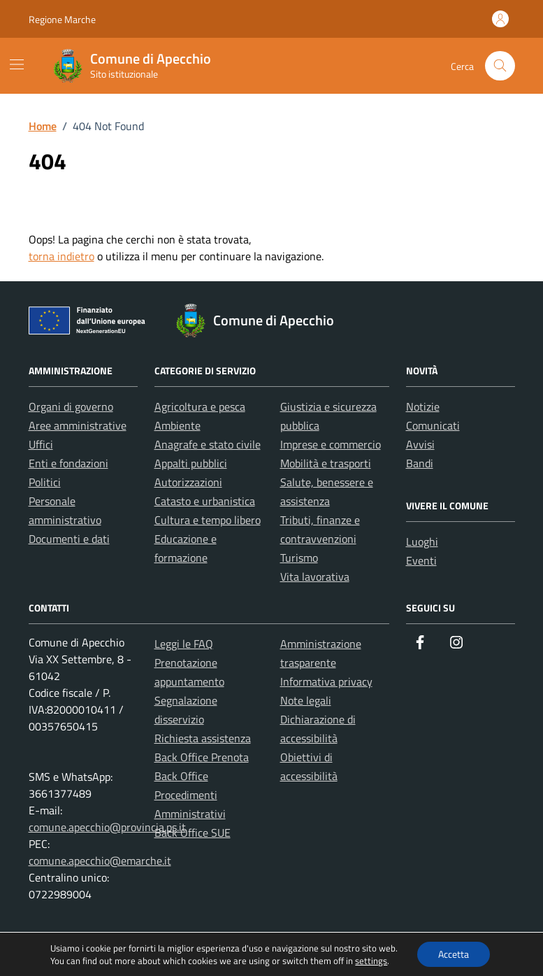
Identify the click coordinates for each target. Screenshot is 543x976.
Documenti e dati (69, 538)
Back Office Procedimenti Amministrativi (190, 795)
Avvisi (420, 444)
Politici (45, 482)
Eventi (421, 560)
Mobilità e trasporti (325, 463)
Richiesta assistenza (202, 738)
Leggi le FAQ (183, 643)
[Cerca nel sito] (500, 66)
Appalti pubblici (190, 463)
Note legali (305, 700)
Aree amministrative (77, 425)
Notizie (423, 406)
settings (371, 960)
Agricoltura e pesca (199, 406)
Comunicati (433, 425)
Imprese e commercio (330, 444)
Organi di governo (71, 406)
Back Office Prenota (201, 757)
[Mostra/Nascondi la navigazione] (16, 64)
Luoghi (422, 541)
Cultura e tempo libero (207, 519)
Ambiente (177, 425)
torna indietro (61, 256)
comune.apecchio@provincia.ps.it (107, 827)
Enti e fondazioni (68, 463)
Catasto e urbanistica (204, 501)
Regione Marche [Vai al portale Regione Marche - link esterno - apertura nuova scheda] (62, 19)
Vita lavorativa (314, 576)
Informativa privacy (326, 681)
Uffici (41, 444)
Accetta (453, 954)
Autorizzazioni (188, 482)
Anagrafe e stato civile (207, 444)
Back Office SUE (192, 832)
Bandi (419, 463)
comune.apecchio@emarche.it (100, 860)
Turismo (299, 557)
